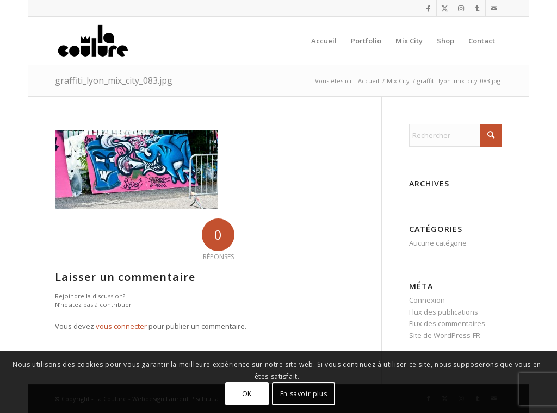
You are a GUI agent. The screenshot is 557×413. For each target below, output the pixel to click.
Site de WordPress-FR (444, 335)
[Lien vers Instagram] (461, 8)
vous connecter (121, 326)
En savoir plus (303, 393)
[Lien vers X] (445, 8)
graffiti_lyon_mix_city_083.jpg (113, 80)
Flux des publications (443, 312)
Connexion (427, 300)
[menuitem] (324, 41)
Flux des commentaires (447, 323)
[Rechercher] (455, 135)
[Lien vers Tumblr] (477, 8)
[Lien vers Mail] (494, 8)
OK (247, 393)
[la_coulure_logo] (94, 41)
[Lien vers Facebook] (428, 8)
